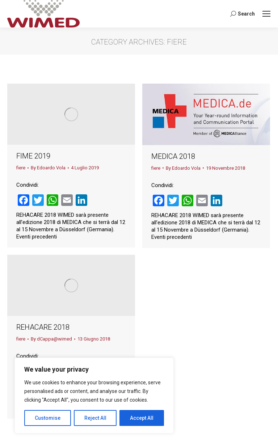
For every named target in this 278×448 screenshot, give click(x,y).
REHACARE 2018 (43, 327)
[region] (94, 396)
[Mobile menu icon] (266, 13)
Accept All (141, 418)
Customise (47, 418)
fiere (20, 167)
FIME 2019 (33, 156)
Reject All (95, 418)
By (48, 167)
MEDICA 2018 (173, 156)
